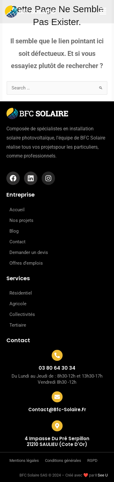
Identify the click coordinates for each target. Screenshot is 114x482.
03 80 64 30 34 (57, 367)
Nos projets (21, 220)
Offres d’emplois (26, 263)
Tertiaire (17, 325)
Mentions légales (24, 460)
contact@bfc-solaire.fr (57, 409)
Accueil (17, 209)
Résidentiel (20, 293)
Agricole (17, 303)
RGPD (92, 460)
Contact (17, 242)
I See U (101, 475)
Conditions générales (63, 460)
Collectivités (22, 314)
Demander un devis (28, 252)
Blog (14, 231)
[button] (98, 11)
